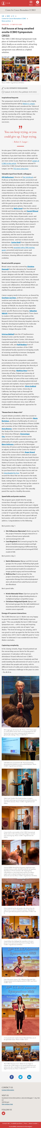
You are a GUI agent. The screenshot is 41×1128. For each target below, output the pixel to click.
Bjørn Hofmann (8, 444)
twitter (4, 1113)
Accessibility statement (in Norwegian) (20, 1126)
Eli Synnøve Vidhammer (17, 88)
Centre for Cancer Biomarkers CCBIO (20, 10)
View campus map (7, 1104)
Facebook (12, 1077)
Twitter (20, 1077)
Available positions (16, 1123)
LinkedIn (29, 1077)
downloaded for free (11, 473)
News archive (6, 21)
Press (25, 1123)
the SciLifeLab (28, 177)
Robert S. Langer (29, 103)
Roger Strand (30, 452)
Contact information (8, 1090)
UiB (3, 16)
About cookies (33, 1123)
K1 (13, 16)
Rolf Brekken (22, 344)
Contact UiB (5, 1123)
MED (8, 16)
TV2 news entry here (20, 168)
